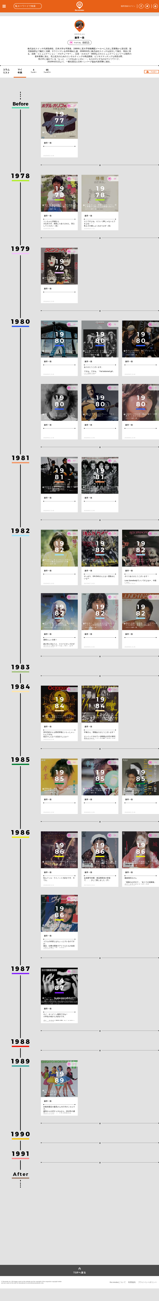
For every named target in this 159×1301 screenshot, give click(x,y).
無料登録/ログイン (128, 6)
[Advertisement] (25, 1237)
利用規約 (132, 1282)
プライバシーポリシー (147, 1282)
